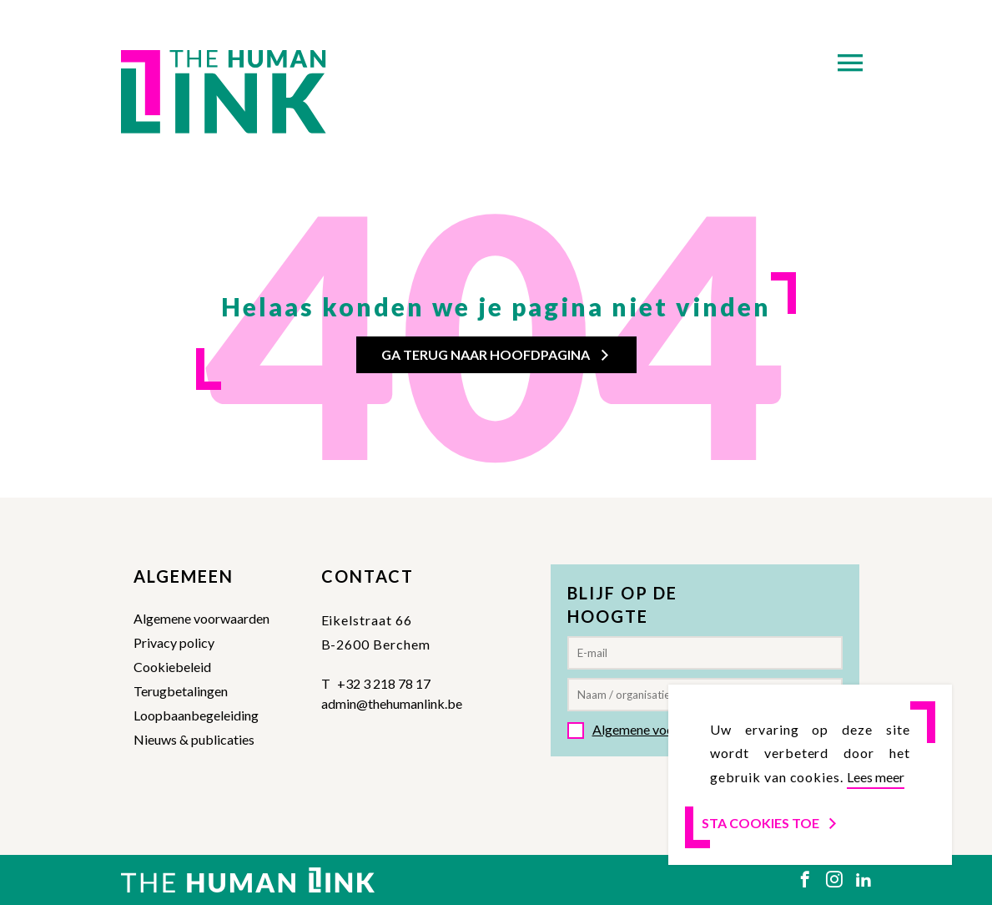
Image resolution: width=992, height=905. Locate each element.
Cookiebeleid (172, 667)
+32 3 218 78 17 (384, 683)
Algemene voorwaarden (201, 618)
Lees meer (875, 777)
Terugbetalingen (180, 691)
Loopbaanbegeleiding (196, 715)
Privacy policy (173, 642)
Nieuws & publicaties (193, 739)
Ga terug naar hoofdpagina (496, 354)
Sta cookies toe (770, 823)
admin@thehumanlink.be (391, 703)
